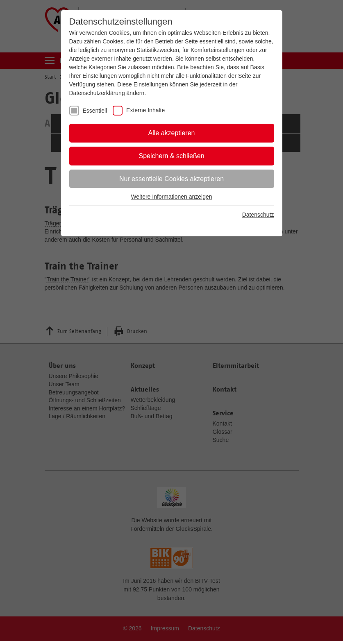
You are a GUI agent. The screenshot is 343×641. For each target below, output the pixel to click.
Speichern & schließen (171, 155)
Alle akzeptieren (171, 132)
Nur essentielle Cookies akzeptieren (171, 178)
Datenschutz (258, 214)
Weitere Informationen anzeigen (171, 196)
